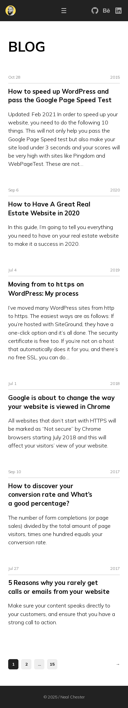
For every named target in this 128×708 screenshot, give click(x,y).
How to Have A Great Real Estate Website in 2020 (49, 208)
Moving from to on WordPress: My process (46, 288)
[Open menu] (64, 10)
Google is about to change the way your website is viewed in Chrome (61, 401)
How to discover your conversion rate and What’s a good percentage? (50, 494)
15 (52, 663)
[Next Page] (116, 664)
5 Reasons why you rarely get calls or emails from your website (59, 586)
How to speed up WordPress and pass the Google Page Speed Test (60, 96)
